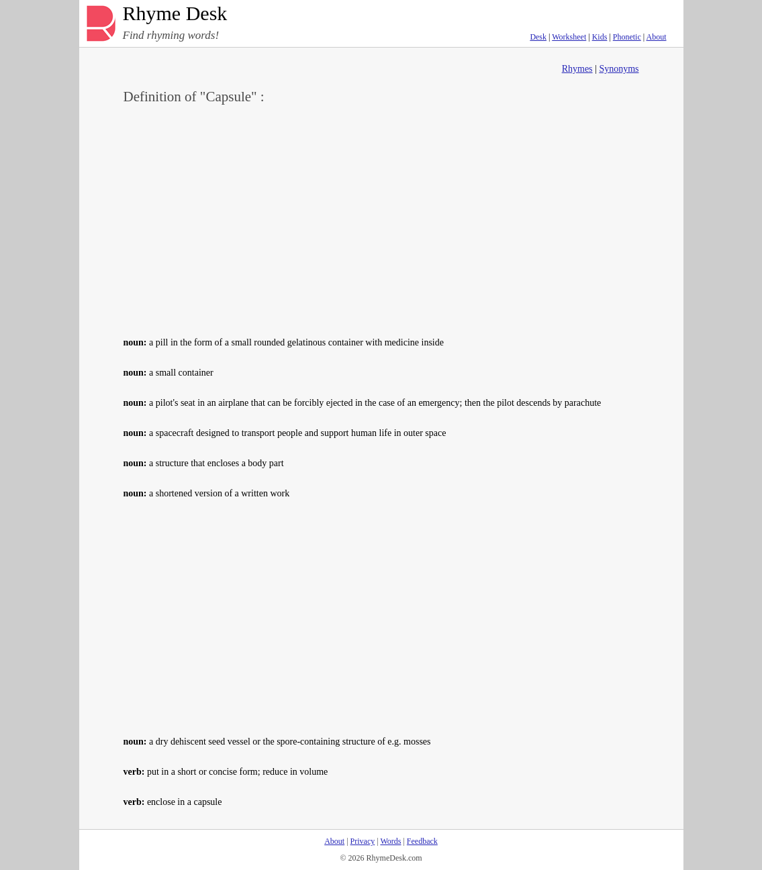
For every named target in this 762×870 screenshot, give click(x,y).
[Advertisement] (381, 219)
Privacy (362, 841)
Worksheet (569, 37)
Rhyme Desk (175, 13)
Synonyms (618, 69)
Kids (600, 37)
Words (390, 841)
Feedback (422, 841)
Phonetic (627, 37)
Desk (538, 37)
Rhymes (577, 69)
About (657, 37)
